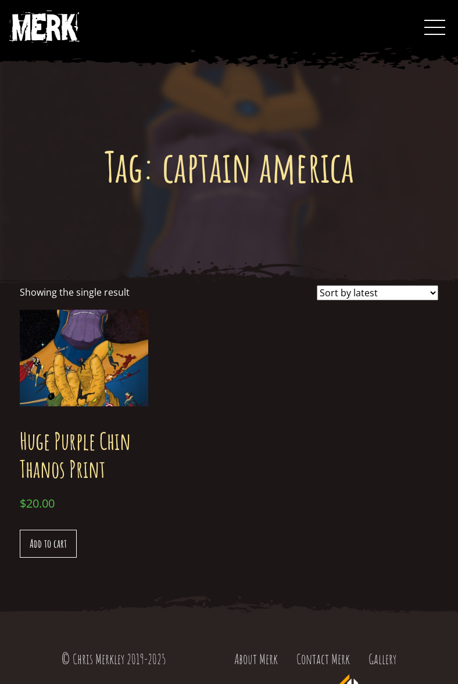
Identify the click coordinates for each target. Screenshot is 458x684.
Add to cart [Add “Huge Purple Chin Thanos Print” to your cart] (48, 543)
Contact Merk (323, 659)
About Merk (256, 659)
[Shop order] (377, 292)
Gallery (382, 659)
